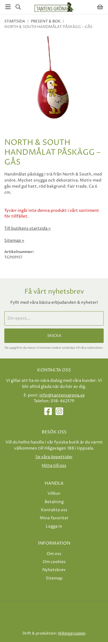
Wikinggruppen (72, 633)
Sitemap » (14, 240)
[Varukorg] (100, 7)
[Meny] (8, 7)
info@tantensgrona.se (62, 395)
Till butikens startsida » (27, 228)
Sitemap (54, 578)
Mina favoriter (54, 518)
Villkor (54, 493)
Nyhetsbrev (54, 570)
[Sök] (18, 7)
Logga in (54, 526)
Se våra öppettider (54, 457)
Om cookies (54, 561)
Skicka (54, 335)
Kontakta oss (54, 510)
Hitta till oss (54, 465)
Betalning (54, 502)
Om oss (54, 553)
